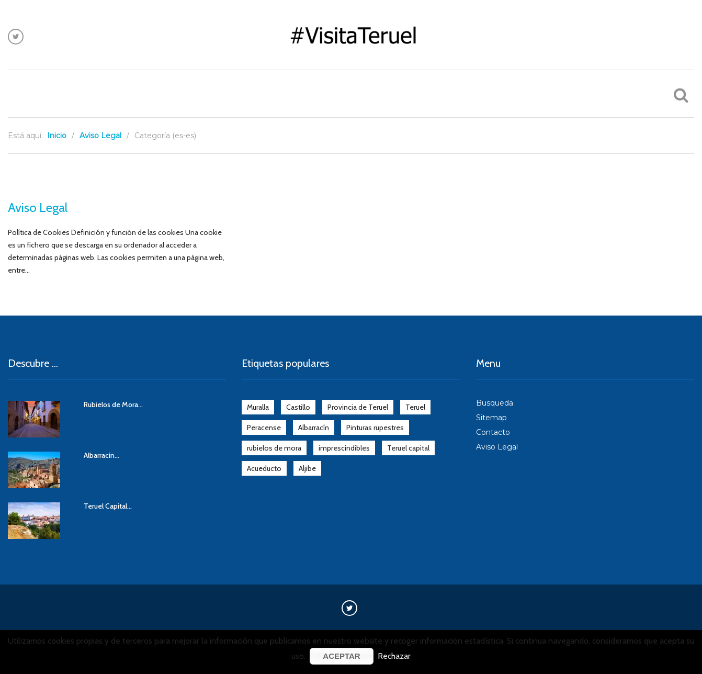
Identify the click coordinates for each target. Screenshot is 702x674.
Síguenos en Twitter (16, 36)
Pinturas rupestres (375, 427)
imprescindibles (344, 448)
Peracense (264, 427)
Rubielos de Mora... (113, 404)
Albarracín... (101, 455)
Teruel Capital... (108, 506)
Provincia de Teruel (357, 407)
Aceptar (341, 655)
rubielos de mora (274, 448)
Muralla (258, 407)
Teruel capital (408, 448)
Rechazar (394, 656)
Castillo (298, 407)
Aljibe (307, 468)
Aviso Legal (37, 207)
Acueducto (264, 468)
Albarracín (313, 427)
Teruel (415, 407)
